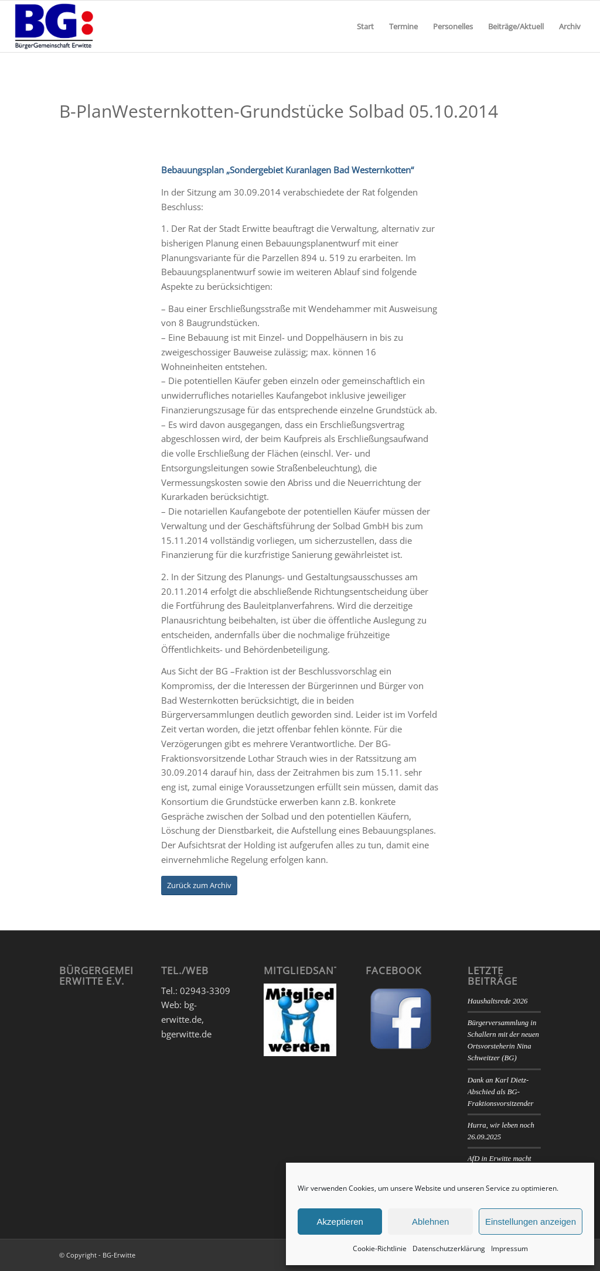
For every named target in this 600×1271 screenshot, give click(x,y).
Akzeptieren (340, 1222)
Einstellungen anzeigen (530, 1222)
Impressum (509, 1248)
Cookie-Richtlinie (380, 1248)
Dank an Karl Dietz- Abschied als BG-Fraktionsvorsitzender (501, 1092)
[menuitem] (365, 26)
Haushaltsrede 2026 (498, 1001)
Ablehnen (430, 1222)
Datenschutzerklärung (448, 1248)
